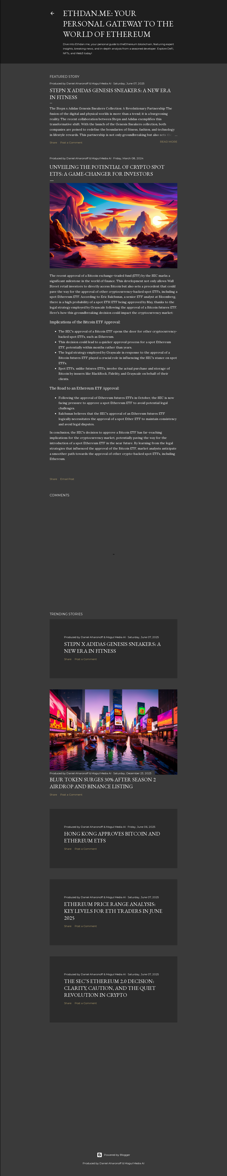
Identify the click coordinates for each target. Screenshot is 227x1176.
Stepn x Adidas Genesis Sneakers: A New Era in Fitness (112, 647)
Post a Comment (71, 142)
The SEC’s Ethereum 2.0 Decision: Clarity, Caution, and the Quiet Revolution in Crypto (110, 988)
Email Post (67, 479)
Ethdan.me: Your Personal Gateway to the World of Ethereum (118, 23)
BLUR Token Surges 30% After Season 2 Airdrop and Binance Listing (103, 783)
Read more (168, 141)
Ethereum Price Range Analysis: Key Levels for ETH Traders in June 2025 (113, 911)
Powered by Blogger (113, 1155)
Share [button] (53, 142)
